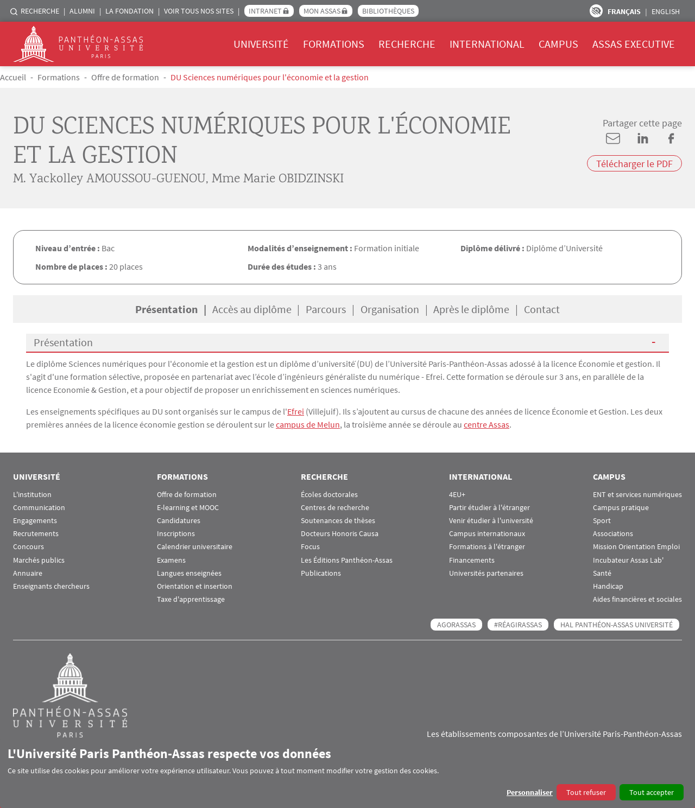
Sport (602, 520)
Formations (333, 43)
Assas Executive (633, 43)
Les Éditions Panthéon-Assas (347, 560)
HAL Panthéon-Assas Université (616, 624)
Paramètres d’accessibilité (596, 10)
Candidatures (178, 520)
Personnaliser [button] (530, 792)
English (666, 11)
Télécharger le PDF (634, 163)
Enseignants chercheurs (51, 586)
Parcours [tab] (326, 309)
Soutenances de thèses (338, 520)
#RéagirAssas (518, 624)
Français (624, 11)
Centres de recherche (335, 507)
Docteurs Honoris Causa (339, 533)
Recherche (40, 11)
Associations (613, 533)
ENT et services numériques (637, 494)
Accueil (13, 77)
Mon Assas (322, 11)
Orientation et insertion (194, 586)
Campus (558, 43)
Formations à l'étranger (487, 546)
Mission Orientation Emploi (636, 546)
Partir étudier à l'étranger (489, 507)
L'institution (32, 494)
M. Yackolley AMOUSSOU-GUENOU (109, 180)
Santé (602, 573)
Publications (321, 573)
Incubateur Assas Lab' (628, 560)
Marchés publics (39, 560)
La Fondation (129, 11)
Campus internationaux (487, 533)
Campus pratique (621, 507)
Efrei (295, 411)
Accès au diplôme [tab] (252, 309)
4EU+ (457, 494)
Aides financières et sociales (637, 599)
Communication (39, 507)
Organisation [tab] (390, 309)
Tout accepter (651, 792)
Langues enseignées (189, 573)
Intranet (265, 11)
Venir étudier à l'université (491, 520)
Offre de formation (125, 77)
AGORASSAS (456, 624)
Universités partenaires (486, 573)
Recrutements (36, 533)
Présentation (63, 342)
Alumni (82, 11)
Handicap (608, 586)
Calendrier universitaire (194, 546)
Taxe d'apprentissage (191, 599)
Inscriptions (176, 533)
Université (261, 43)
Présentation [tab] (166, 309)
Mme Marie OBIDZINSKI (278, 180)
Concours (28, 546)
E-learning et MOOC (188, 507)
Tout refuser (586, 792)
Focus (310, 546)
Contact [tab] (542, 309)
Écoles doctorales (329, 494)
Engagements (35, 520)
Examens (171, 560)
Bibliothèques (388, 11)
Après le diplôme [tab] (471, 309)
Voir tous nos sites (198, 11)
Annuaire (27, 573)
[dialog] (347, 773)
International (487, 43)
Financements (472, 560)
